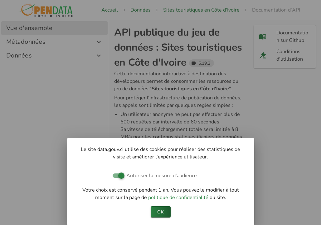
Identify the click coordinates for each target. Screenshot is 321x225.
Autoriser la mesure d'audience (161, 175)
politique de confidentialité (179, 197)
